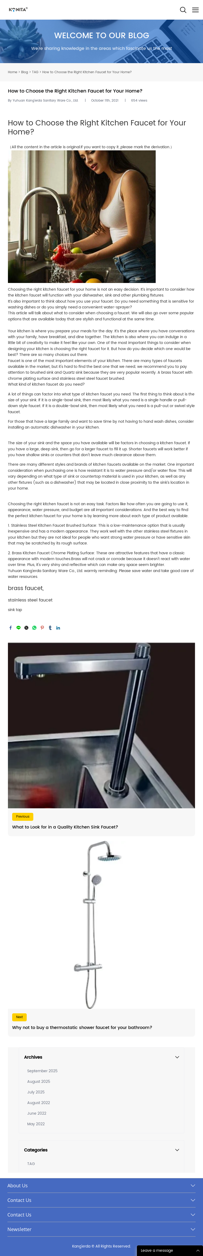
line (18, 627)
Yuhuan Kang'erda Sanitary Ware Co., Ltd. (45, 571)
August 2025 (38, 1082)
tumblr (50, 627)
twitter (26, 627)
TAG (35, 72)
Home (12, 72)
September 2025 (42, 1071)
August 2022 (38, 1103)
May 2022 (36, 1124)
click (101, 41)
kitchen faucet (45, 384)
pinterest (42, 627)
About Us (17, 1185)
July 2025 (36, 1092)
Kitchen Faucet (128, 123)
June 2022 (36, 1113)
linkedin (58, 627)
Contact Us (19, 1200)
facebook (10, 627)
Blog (24, 72)
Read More (101, 738)
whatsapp (34, 627)
